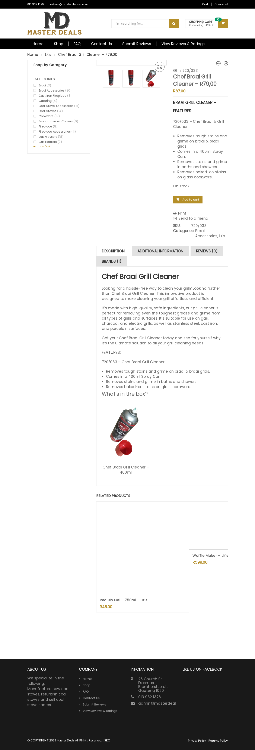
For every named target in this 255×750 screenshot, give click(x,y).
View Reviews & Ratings (183, 43)
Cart (205, 4)
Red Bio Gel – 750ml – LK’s (123, 600)
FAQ (77, 43)
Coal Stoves (47, 111)
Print (179, 213)
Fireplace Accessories (55, 131)
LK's (48, 54)
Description (113, 251)
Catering (45, 101)
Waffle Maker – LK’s (210, 555)
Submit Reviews (136, 43)
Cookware (46, 116)
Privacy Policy (197, 740)
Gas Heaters (48, 142)
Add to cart (190, 199)
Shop (58, 43)
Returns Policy (218, 740)
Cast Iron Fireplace (52, 95)
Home (38, 43)
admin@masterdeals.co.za (69, 4)
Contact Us (101, 43)
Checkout (221, 4)
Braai (42, 85)
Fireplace (45, 126)
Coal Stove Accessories (56, 106)
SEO (107, 740)
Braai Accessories (206, 233)
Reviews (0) (206, 251)
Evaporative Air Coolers (56, 121)
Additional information (160, 251)
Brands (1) (111, 261)
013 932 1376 (35, 4)
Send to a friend (190, 218)
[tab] (113, 251)
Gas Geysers (48, 137)
